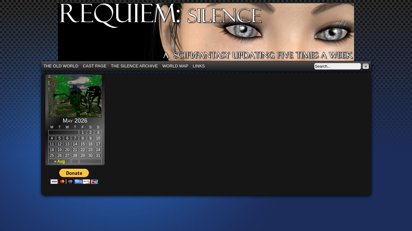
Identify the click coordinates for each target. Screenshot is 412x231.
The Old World (60, 66)
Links (199, 66)
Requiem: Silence (215, 34)
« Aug (59, 161)
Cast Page (94, 66)
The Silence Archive (134, 66)
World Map (175, 66)
